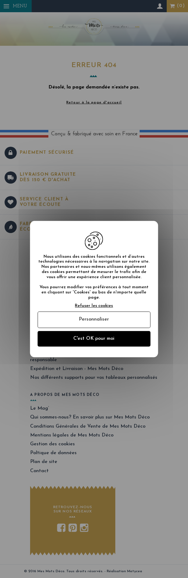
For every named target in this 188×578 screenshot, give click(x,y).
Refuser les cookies (94, 305)
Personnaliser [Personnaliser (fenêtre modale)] (94, 319)
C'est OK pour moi (93, 338)
